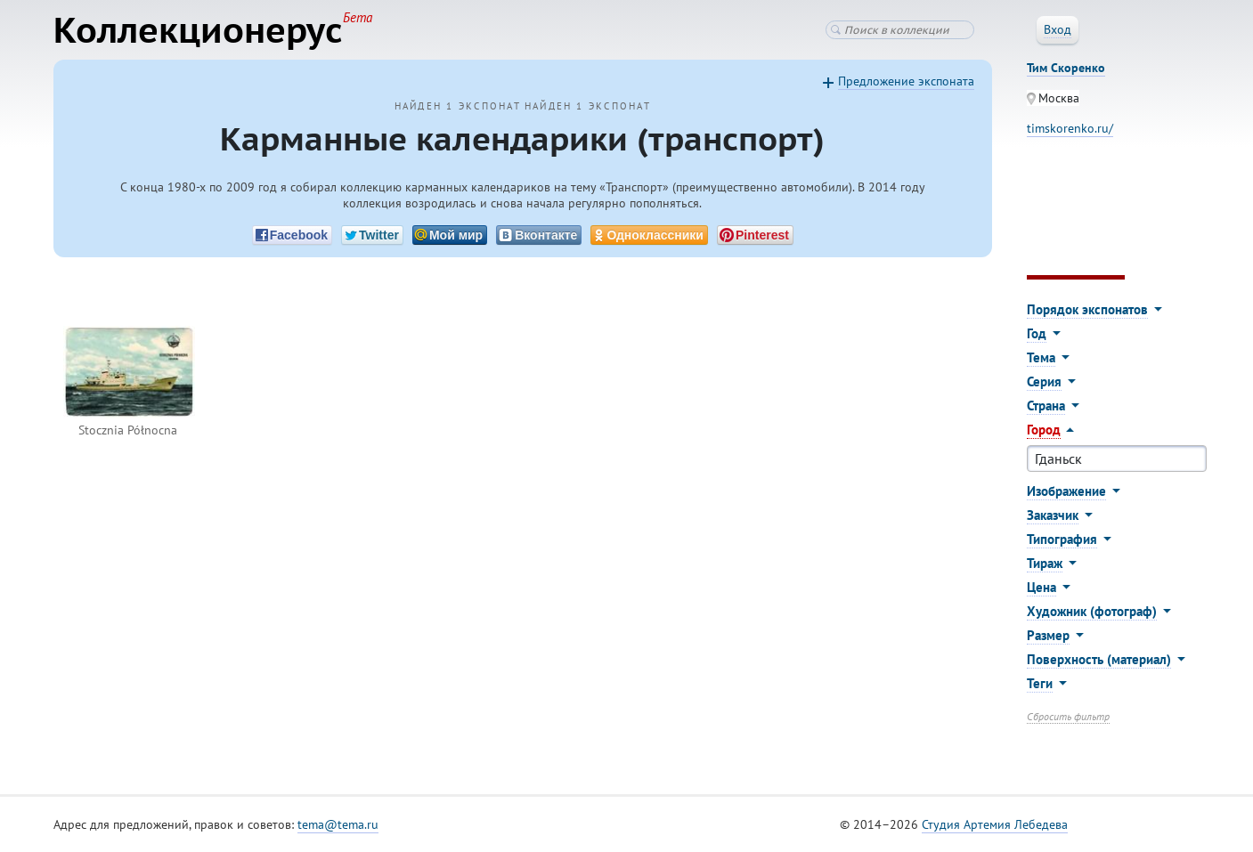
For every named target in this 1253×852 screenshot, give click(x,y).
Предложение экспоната (906, 81)
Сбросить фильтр (1068, 716)
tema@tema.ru (337, 824)
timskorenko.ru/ (1070, 128)
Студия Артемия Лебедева (995, 824)
